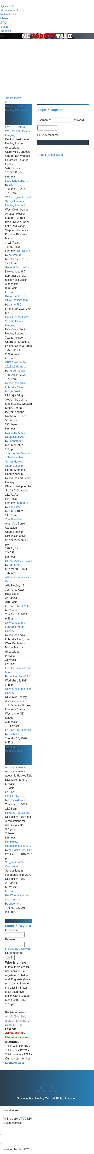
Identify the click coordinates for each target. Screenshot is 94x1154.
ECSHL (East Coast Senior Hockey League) (17, 321)
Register (25, 925)
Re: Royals (23, 250)
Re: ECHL (23, 606)
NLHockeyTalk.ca (19, 849)
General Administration (13, 748)
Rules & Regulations (17, 812)
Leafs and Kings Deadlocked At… (15, 434)
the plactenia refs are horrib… (18, 670)
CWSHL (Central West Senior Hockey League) (17, 131)
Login (9, 925)
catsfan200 (15, 255)
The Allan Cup (13, 519)
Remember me (15, 952)
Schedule (22, 502)
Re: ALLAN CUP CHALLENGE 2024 (17, 298)
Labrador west (14, 1062)
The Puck (14, 507)
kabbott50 (15, 440)
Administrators (15, 1033)
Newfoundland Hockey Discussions (17, 108)
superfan (14, 903)
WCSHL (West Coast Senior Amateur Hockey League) (18, 201)
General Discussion (17, 267)
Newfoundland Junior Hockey (18, 690)
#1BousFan (16, 800)
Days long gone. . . (16, 180)
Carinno (13, 610)
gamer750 (15, 304)
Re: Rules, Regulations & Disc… (18, 843)
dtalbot (13, 734)
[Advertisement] (47, 65)
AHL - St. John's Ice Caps (17, 579)
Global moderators (17, 1037)
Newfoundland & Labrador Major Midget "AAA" (15, 387)
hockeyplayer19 (18, 676)
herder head (16, 370)
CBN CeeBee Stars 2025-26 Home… (17, 364)
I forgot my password (18, 948)
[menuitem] (12, 10)
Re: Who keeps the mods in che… (16, 897)
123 (11, 184)
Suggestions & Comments (14, 864)
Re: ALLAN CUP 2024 (18, 560)
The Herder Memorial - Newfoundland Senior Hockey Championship (18, 459)
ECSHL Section (14, 796)
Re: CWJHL (24, 730)
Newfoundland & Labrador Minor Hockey (15, 626)
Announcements (15, 767)
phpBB (22, 1149)
